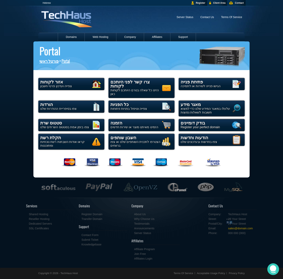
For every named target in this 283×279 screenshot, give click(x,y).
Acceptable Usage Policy (211, 273)
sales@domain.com (253, 228)
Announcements (131, 228)
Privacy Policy (237, 273)
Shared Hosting (25, 214)
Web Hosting (100, 36)
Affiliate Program (131, 249)
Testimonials (129, 223)
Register (200, 3)
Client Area (219, 3)
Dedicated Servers (27, 223)
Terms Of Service (231, 17)
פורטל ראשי (49, 61)
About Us (127, 214)
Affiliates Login (130, 258)
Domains (71, 36)
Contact (239, 3)
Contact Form (76, 235)
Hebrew (47, 3)
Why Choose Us (131, 218)
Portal (66, 61)
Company (130, 36)
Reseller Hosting (26, 218)
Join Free (127, 253)
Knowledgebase (78, 244)
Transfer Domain (78, 218)
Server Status (185, 17)
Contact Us (207, 17)
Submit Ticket (76, 239)
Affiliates (157, 36)
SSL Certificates (26, 228)
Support (183, 36)
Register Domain (78, 214)
